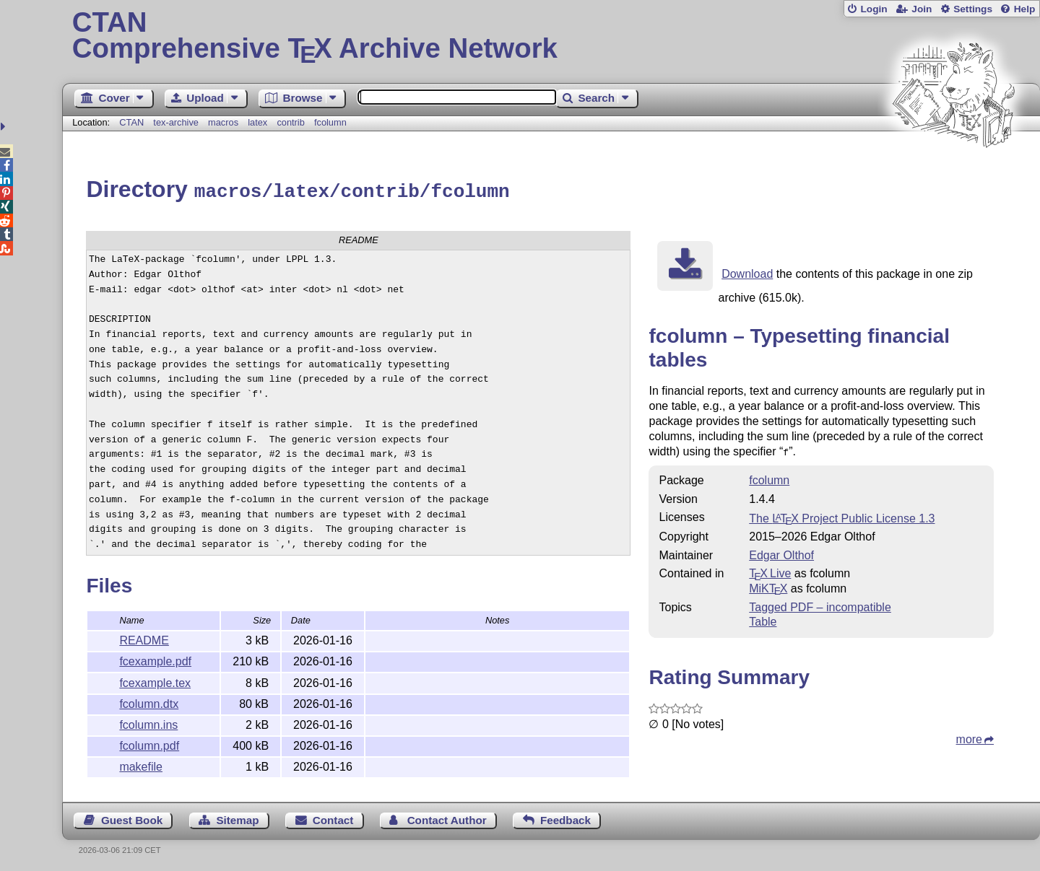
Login (873, 9)
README (143, 638)
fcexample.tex (155, 681)
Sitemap (237, 818)
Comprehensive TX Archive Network (551, 36)
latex (257, 122)
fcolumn (330, 122)
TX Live (770, 570)
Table (762, 618)
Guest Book (131, 818)
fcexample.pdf (155, 659)
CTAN (131, 122)
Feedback (565, 818)
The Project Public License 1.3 (842, 515)
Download (747, 272)
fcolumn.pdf (149, 743)
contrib (290, 122)
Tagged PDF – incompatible (820, 604)
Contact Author (447, 818)
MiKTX (768, 585)
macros (223, 122)
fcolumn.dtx (148, 702)
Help (1025, 9)
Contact (333, 818)
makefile (140, 764)
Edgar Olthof (781, 552)
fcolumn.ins (148, 723)
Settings (972, 9)
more (969, 736)
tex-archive (176, 122)
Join (921, 9)
